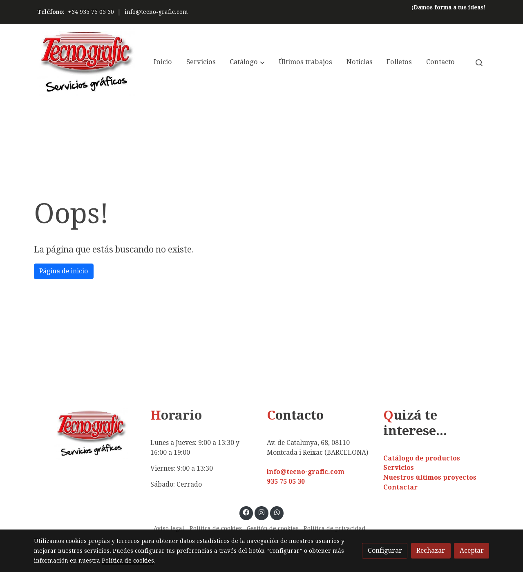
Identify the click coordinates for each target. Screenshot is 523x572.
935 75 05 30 (286, 481)
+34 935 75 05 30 (91, 12)
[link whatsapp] (276, 512)
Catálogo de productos (421, 458)
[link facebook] (246, 512)
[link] (86, 62)
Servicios (398, 467)
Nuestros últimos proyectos (429, 477)
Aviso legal (169, 528)
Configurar (385, 550)
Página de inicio (63, 271)
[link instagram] (261, 512)
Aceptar (472, 550)
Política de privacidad (335, 528)
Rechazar (430, 550)
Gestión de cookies (273, 528)
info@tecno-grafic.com (156, 12)
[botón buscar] (478, 62)
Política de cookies (216, 528)
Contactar (400, 487)
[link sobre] (87, 434)
